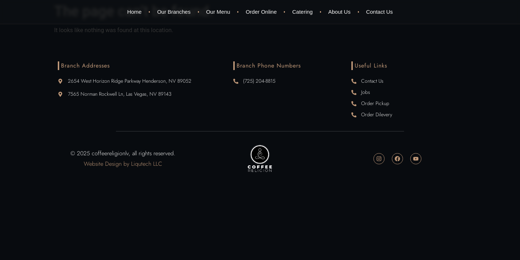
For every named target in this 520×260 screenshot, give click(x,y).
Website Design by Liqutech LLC (123, 164)
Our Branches (174, 12)
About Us (339, 12)
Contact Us (379, 12)
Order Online (261, 12)
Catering (302, 12)
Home (134, 12)
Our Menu (218, 12)
